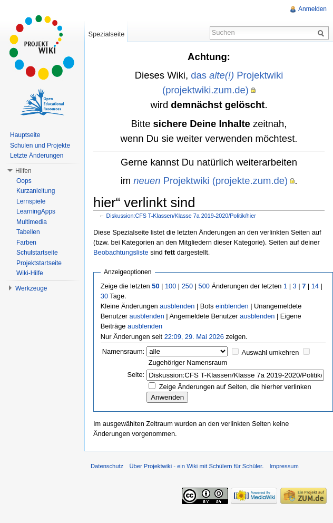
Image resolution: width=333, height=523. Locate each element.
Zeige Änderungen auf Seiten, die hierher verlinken (235, 387)
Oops (24, 181)
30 (104, 296)
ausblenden (177, 306)
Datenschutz (107, 466)
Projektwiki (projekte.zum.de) (210, 180)
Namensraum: (123, 351)
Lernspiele (30, 201)
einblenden (232, 306)
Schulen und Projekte (40, 145)
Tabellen (28, 232)
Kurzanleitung (35, 191)
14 (315, 286)
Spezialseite (106, 34)
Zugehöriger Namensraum (188, 362)
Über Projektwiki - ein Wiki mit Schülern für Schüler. (196, 466)
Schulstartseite (37, 252)
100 (170, 286)
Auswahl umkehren (270, 352)
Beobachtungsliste (121, 252)
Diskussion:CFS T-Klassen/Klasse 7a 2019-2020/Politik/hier (181, 215)
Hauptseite (25, 135)
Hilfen (23, 171)
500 (204, 286)
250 (187, 286)
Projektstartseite (39, 263)
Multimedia (31, 222)
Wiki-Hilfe (29, 273)
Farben (26, 242)
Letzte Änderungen (36, 155)
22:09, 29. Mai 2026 (194, 337)
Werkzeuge (31, 288)
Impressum (283, 466)
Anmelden (312, 9)
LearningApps (35, 211)
